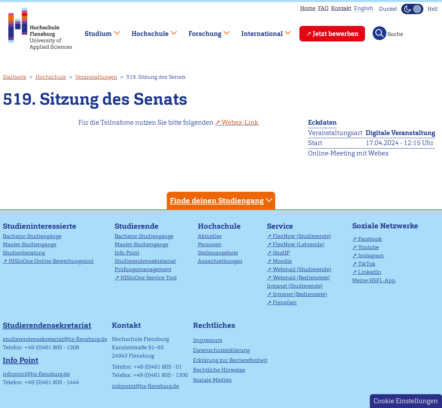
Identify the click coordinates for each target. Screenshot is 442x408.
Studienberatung (24, 252)
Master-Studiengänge (29, 244)
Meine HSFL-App (373, 280)
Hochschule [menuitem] (149, 30)
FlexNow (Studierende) (302, 236)
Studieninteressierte (39, 226)
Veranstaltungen (96, 76)
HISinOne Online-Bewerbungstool (51, 261)
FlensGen (285, 302)
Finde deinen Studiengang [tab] (222, 200)
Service (280, 226)
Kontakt (341, 8)
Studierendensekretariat (145, 261)
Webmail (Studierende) (302, 269)
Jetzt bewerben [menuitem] (335, 33)
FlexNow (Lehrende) (298, 244)
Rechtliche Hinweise (219, 369)
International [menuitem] (261, 30)
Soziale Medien (212, 379)
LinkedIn (369, 272)
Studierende (136, 226)
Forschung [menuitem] (204, 30)
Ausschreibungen (220, 261)
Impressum (207, 340)
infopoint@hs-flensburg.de (36, 374)
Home (307, 8)
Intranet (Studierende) (295, 286)
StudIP (281, 252)
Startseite (14, 76)
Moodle (282, 261)
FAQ (323, 8)
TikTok (366, 263)
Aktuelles (210, 236)
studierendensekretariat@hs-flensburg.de (55, 339)
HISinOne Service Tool (149, 277)
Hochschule (51, 76)
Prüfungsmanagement (143, 269)
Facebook (370, 239)
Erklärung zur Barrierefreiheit (230, 360)
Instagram (371, 255)
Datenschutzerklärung (221, 350)
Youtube (368, 247)
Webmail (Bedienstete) (301, 277)
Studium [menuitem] (97, 30)
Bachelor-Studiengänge (32, 236)
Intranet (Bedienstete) (300, 294)
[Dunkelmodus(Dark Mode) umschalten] (412, 9)
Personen (209, 244)
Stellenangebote (218, 252)
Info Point (127, 252)
